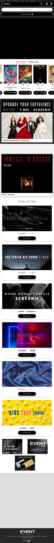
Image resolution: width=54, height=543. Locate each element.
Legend (31, 537)
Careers (38, 536)
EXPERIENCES (15, 1)
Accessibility (13, 536)
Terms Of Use (44, 536)
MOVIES (9, 1)
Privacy (8, 536)
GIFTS (39, 1)
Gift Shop (28, 536)
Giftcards (33, 536)
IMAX (27, 1)
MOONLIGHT (33, 1)
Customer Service (21, 536)
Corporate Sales (25, 537)
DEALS (22, 1)
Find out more (27, 238)
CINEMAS (3, 1)
